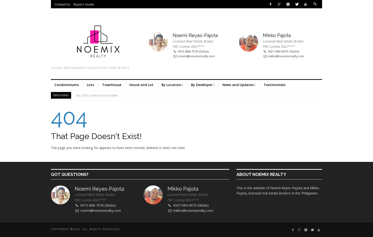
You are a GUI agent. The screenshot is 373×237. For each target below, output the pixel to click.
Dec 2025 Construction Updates (97, 95)
